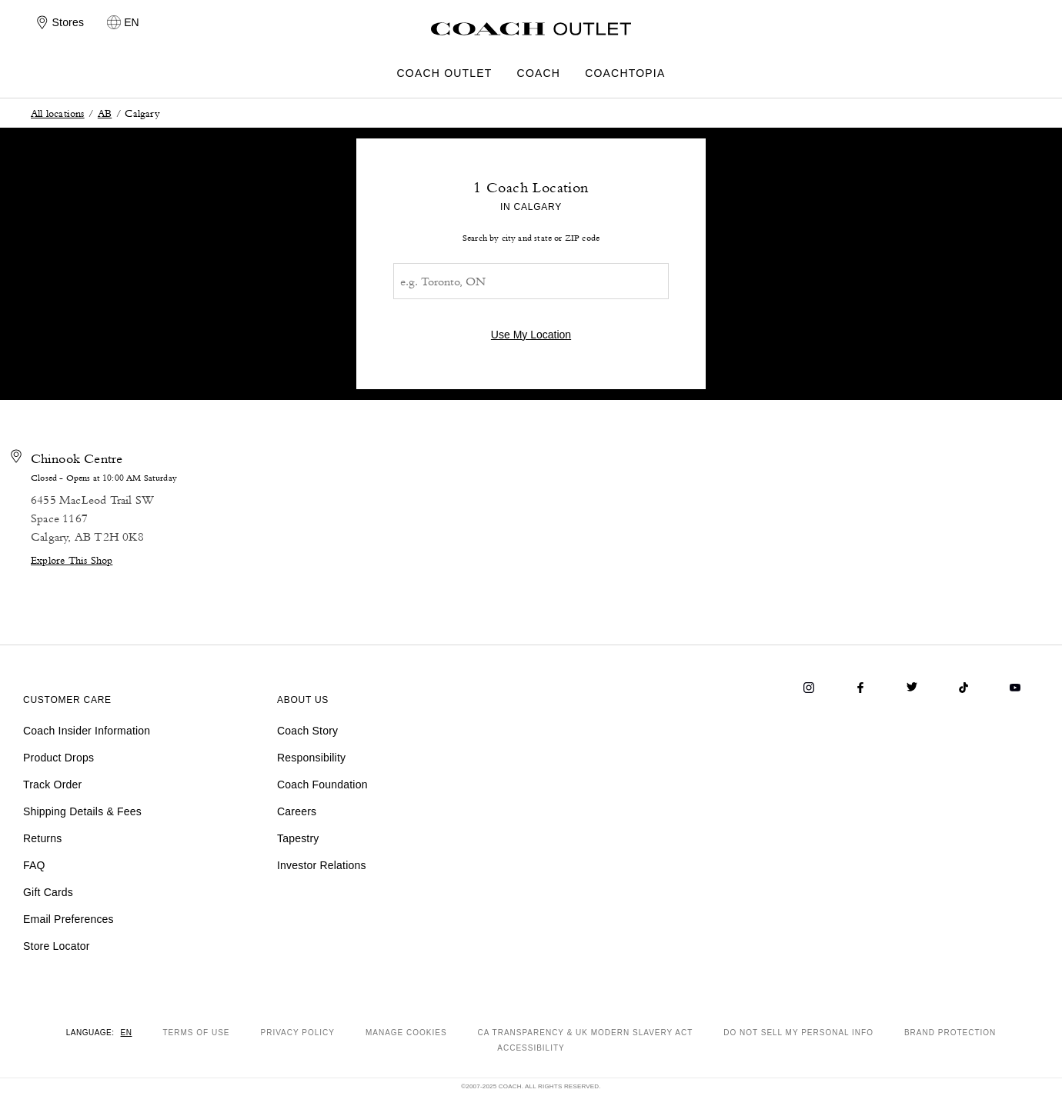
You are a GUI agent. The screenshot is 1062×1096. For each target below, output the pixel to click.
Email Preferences (68, 919)
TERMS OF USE (195, 1032)
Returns (42, 838)
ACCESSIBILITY (530, 1048)
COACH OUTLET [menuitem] (445, 73)
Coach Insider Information (86, 731)
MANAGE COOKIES (406, 1032)
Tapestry (298, 838)
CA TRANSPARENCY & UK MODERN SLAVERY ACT (585, 1032)
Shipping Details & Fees (82, 811)
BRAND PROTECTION (950, 1032)
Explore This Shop (71, 559)
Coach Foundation (322, 784)
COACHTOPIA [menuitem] (625, 73)
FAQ (34, 865)
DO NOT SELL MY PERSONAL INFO (798, 1032)
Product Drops (58, 757)
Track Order (52, 784)
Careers (296, 811)
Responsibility (311, 757)
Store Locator (56, 946)
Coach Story (307, 731)
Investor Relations (321, 865)
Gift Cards (48, 892)
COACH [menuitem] (539, 73)
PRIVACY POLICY (297, 1032)
